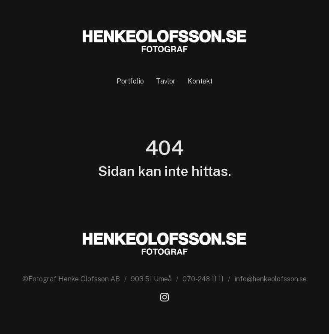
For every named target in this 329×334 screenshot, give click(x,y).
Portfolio (130, 81)
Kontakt (200, 81)
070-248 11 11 (203, 279)
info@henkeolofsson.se (270, 279)
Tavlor (166, 81)
